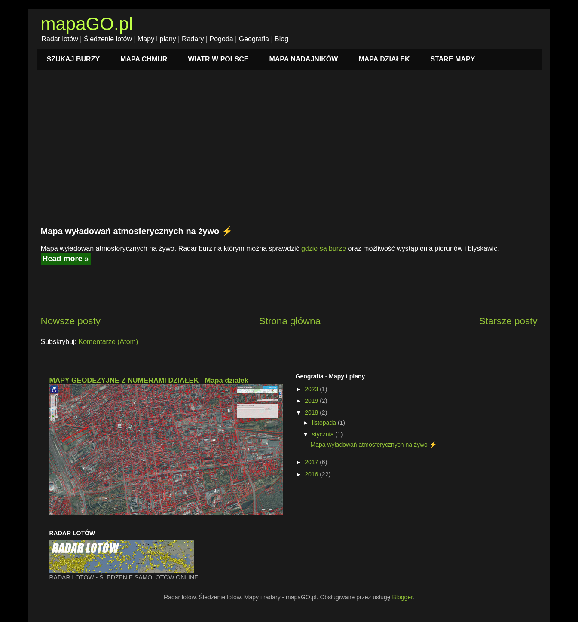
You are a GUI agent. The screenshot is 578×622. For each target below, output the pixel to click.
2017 (312, 462)
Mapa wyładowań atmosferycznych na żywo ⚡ (136, 231)
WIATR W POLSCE (218, 59)
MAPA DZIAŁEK (384, 59)
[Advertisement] (289, 153)
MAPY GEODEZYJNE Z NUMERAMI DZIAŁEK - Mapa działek (148, 380)
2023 (312, 389)
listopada (325, 422)
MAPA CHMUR (143, 59)
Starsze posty (508, 321)
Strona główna (290, 321)
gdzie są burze (323, 248)
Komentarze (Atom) (108, 341)
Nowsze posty (71, 321)
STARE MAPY (453, 59)
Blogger (402, 597)
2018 (312, 412)
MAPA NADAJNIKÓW (303, 59)
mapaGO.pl (87, 24)
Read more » (66, 258)
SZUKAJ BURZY (73, 59)
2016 (312, 474)
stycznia (323, 434)
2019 (312, 400)
